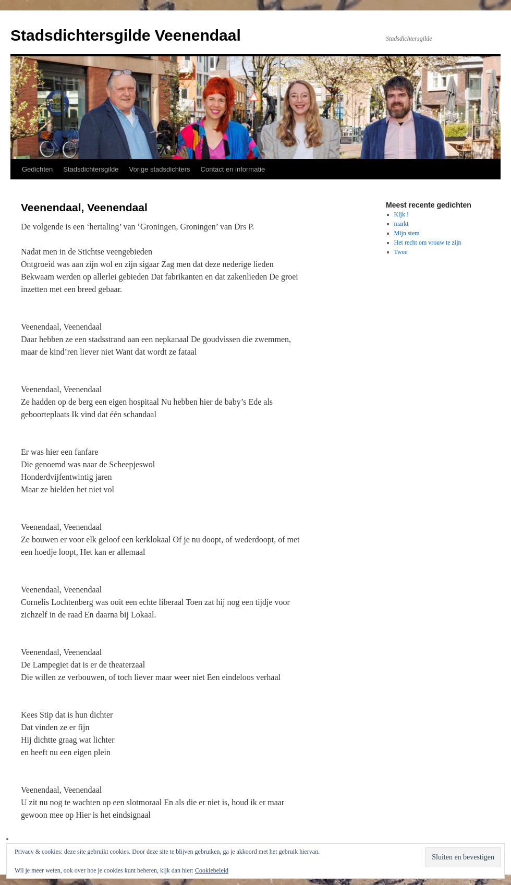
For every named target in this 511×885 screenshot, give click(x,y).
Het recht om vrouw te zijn (427, 242)
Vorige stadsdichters (159, 169)
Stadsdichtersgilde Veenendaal (125, 35)
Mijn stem (407, 233)
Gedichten (37, 169)
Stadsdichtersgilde (90, 169)
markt (401, 223)
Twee (401, 252)
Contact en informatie (233, 169)
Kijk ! (401, 214)
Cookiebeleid (211, 870)
